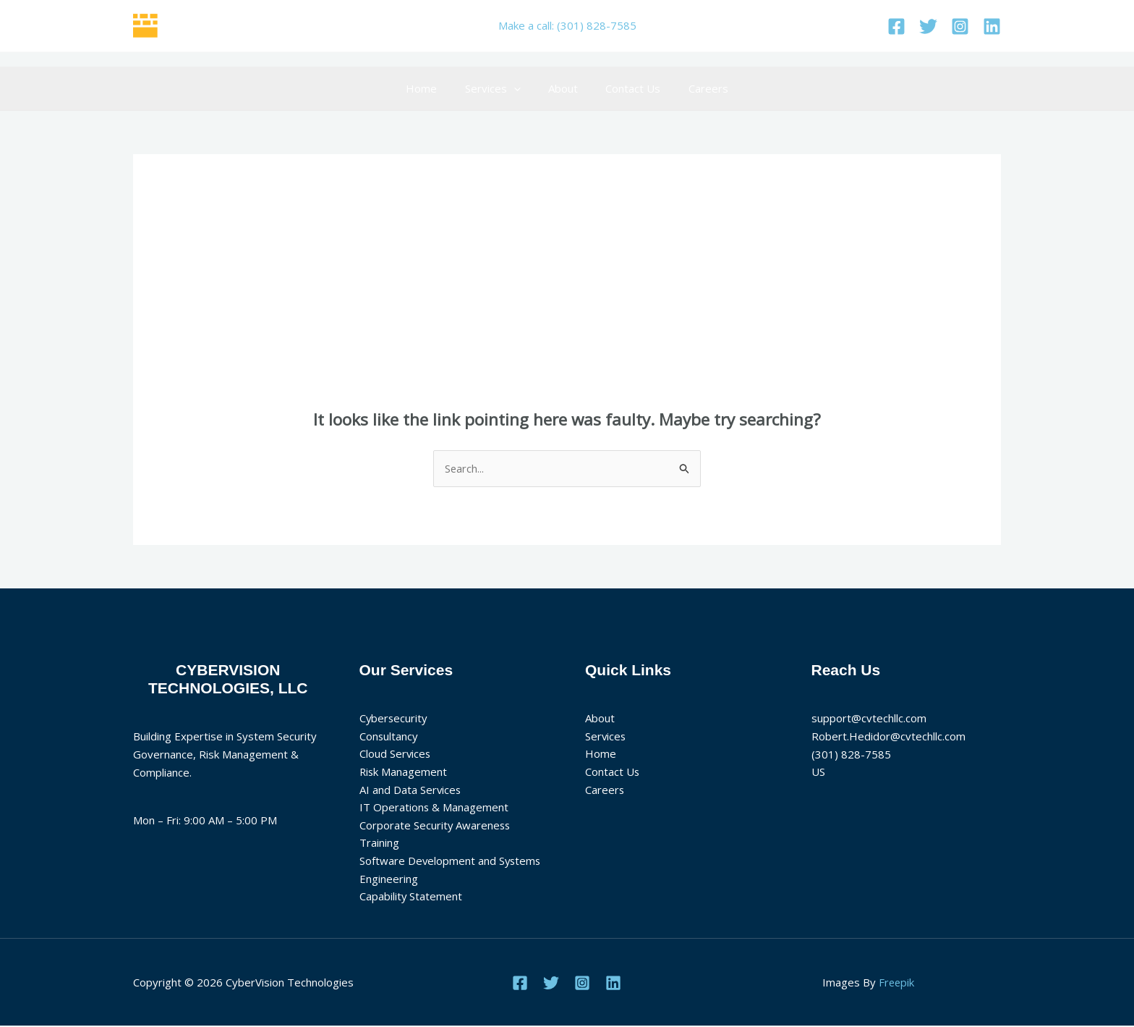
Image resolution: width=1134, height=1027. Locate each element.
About (563, 88)
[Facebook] (896, 26)
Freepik (896, 983)
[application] (519, 88)
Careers (696, 88)
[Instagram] (960, 26)
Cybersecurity (394, 718)
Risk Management (403, 772)
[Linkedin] (992, 26)
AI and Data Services (410, 789)
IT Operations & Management (434, 807)
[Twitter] (928, 26)
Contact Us (627, 88)
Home (433, 88)
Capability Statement (411, 897)
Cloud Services (395, 754)
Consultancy (389, 736)
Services (498, 88)
